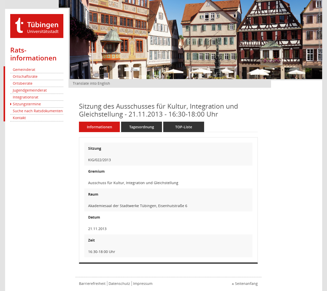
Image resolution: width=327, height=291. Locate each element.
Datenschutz (119, 283)
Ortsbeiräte (22, 83)
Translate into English (91, 83)
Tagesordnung (141, 126)
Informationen (99, 126)
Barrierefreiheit (92, 283)
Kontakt (19, 117)
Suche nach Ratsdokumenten (38, 110)
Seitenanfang (246, 283)
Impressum (143, 283)
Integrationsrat (25, 97)
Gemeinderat (24, 69)
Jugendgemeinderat (30, 90)
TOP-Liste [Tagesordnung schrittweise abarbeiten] (183, 126)
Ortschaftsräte (25, 76)
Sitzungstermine (27, 104)
